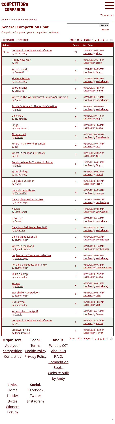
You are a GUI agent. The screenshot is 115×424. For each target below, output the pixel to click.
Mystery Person (21, 78)
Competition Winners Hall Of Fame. (32, 320)
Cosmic (99, 127)
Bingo (15, 125)
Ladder (12, 395)
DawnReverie (102, 137)
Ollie (98, 295)
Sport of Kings (20, 171)
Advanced (105, 29)
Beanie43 (19, 72)
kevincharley (21, 53)
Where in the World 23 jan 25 (28, 153)
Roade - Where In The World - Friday (32, 162)
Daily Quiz (17, 115)
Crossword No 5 (21, 329)
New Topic (23, 39)
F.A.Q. (58, 356)
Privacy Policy (35, 356)
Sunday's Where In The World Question (34, 106)
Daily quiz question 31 (24, 236)
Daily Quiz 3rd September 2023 (29, 227)
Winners (12, 406)
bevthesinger (21, 202)
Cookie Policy (35, 350)
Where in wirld (20, 69)
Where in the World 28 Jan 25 (28, 143)
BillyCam (19, 137)
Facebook (35, 390)
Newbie (16, 208)
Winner (16, 283)
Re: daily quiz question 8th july (29, 264)
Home (5, 19)
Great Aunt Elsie (104, 267)
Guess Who (18, 301)
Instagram (35, 401)
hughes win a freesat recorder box (31, 255)
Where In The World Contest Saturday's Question (40, 97)
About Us (58, 350)
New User (17, 218)
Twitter (35, 395)
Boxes (12, 401)
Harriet (99, 323)
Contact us (12, 356)
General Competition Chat (24, 19)
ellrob (99, 62)
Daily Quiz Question (23, 180)
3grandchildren (22, 249)
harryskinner (21, 128)
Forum (12, 412)
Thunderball (19, 134)
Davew (18, 221)
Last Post (87, 53)
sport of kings (19, 87)
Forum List (8, 39)
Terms (35, 345)
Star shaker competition (25, 292)
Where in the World (23, 246)
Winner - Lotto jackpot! (25, 311)
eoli (16, 62)
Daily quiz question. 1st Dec (27, 199)
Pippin (99, 53)
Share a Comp (20, 274)
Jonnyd (99, 90)
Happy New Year (21, 59)
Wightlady (20, 230)
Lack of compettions (23, 190)
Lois (98, 304)
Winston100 (20, 193)
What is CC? (58, 345)
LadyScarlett (21, 211)
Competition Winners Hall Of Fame (32, 50)
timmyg (100, 193)
